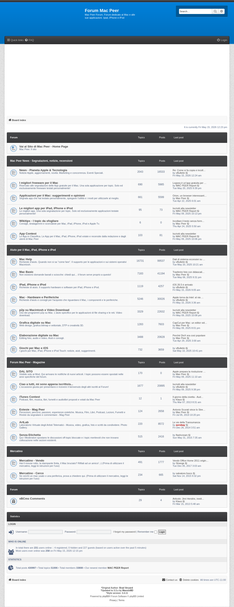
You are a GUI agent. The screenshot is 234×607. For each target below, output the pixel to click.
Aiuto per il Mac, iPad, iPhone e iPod (33, 249)
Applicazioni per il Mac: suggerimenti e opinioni (52, 195)
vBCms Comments (32, 498)
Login (12, 524)
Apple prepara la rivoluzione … (189, 371)
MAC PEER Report (186, 185)
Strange (180, 463)
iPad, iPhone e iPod (32, 284)
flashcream (182, 435)
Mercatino (16, 451)
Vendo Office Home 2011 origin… (191, 460)
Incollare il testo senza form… (188, 221)
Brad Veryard (126, 588)
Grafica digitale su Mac (35, 322)
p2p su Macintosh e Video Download (44, 310)
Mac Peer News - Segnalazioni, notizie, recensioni (41, 160)
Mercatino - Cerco (31, 473)
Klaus (179, 399)
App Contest (27, 233)
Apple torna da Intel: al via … (188, 297)
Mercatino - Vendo (31, 460)
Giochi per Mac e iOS (33, 348)
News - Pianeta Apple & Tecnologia (43, 170)
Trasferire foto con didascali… (189, 272)
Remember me (147, 531)
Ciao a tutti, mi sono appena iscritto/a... (46, 384)
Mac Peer (181, 198)
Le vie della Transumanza (186, 422)
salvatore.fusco (184, 473)
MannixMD (127, 590)
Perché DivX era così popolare (189, 335)
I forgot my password (124, 531)
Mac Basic (26, 272)
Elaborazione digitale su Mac (39, 335)
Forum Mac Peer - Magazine (27, 362)
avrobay (180, 425)
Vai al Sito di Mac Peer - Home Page (43, 146)
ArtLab (24, 422)
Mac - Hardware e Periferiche (39, 297)
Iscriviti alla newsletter (184, 208)
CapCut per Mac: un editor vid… (190, 322)
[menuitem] (29, 40)
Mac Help (25, 259)
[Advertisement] (117, 79)
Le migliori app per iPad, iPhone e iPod (46, 208)
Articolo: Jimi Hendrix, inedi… (188, 498)
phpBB (105, 596)
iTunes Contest (29, 396)
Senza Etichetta (30, 435)
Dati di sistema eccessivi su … (189, 259)
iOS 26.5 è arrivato (183, 284)
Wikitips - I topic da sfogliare (38, 221)
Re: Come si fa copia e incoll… (189, 170)
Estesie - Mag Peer (32, 409)
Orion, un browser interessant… (190, 195)
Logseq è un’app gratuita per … (189, 183)
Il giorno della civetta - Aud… (188, 397)
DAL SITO (26, 371)
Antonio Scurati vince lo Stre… (189, 409)
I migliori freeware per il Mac (38, 182)
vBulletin (180, 173)
